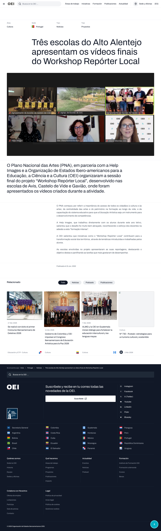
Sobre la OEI (12, 463)
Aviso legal (49, 500)
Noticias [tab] (75, 282)
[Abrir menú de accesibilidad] (154, 524)
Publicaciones (110, 4)
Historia (10, 467)
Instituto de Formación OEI (129, 463)
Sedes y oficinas (13, 476)
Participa (10, 504)
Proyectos (49, 472)
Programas (49, 467)
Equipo (9, 472)
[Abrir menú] (4, 4)
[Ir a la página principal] (11, 3)
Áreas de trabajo (72, 4)
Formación (97, 4)
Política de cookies (52, 504)
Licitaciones (11, 500)
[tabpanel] (80, 323)
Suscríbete (80, 398)
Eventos (85, 463)
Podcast (85, 472)
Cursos (122, 472)
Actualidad (123, 4)
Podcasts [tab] (90, 282)
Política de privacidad (53, 495)
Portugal (30, 368)
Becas (121, 476)
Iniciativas (86, 4)
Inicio (22, 368)
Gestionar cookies (52, 509)
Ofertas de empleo (14, 495)
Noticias (39, 368)
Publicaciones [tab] (106, 282)
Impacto (48, 481)
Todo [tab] (63, 282)
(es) (156, 4)
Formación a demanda (127, 467)
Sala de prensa (12, 509)
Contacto (10, 513)
